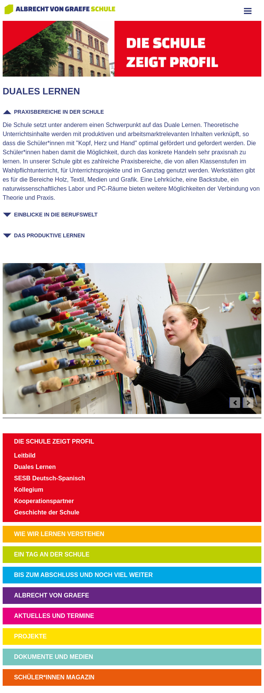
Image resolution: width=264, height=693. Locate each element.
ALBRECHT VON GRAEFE (51, 595)
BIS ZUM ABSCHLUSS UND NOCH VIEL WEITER (83, 575)
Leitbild (25, 455)
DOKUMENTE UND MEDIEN (53, 657)
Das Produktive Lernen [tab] (49, 235)
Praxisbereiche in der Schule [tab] (59, 112)
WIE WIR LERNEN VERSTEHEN (59, 534)
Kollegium (28, 489)
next (248, 402)
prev (235, 402)
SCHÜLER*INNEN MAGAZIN (54, 677)
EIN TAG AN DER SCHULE (51, 554)
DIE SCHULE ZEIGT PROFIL (54, 441)
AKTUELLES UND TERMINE (54, 616)
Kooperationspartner (44, 501)
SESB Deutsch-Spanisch (49, 478)
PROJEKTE (30, 636)
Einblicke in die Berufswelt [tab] (56, 215)
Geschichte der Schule (47, 512)
